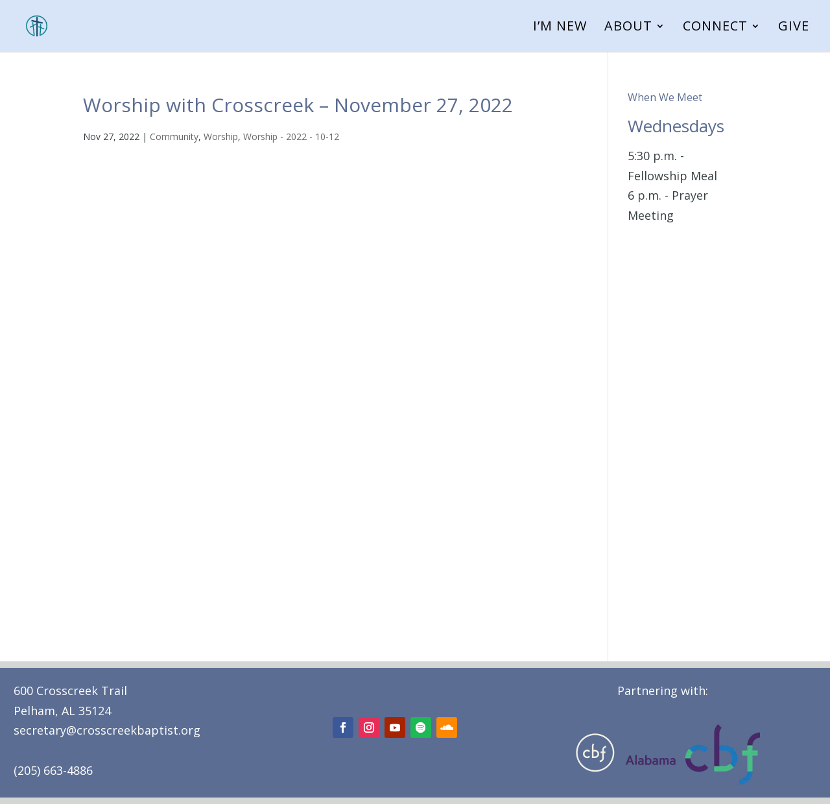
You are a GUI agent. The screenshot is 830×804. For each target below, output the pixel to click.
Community (174, 136)
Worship (221, 136)
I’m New (560, 27)
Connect (715, 27)
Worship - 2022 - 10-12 (291, 136)
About (628, 27)
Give (793, 27)
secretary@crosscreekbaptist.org (107, 730)
